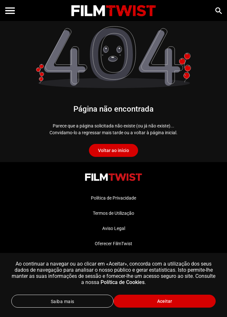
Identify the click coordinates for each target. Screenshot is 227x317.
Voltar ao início (113, 150)
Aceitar (164, 301)
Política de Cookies (123, 282)
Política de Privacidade (113, 198)
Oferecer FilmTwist (113, 243)
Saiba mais (62, 301)
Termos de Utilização (113, 213)
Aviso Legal (113, 228)
